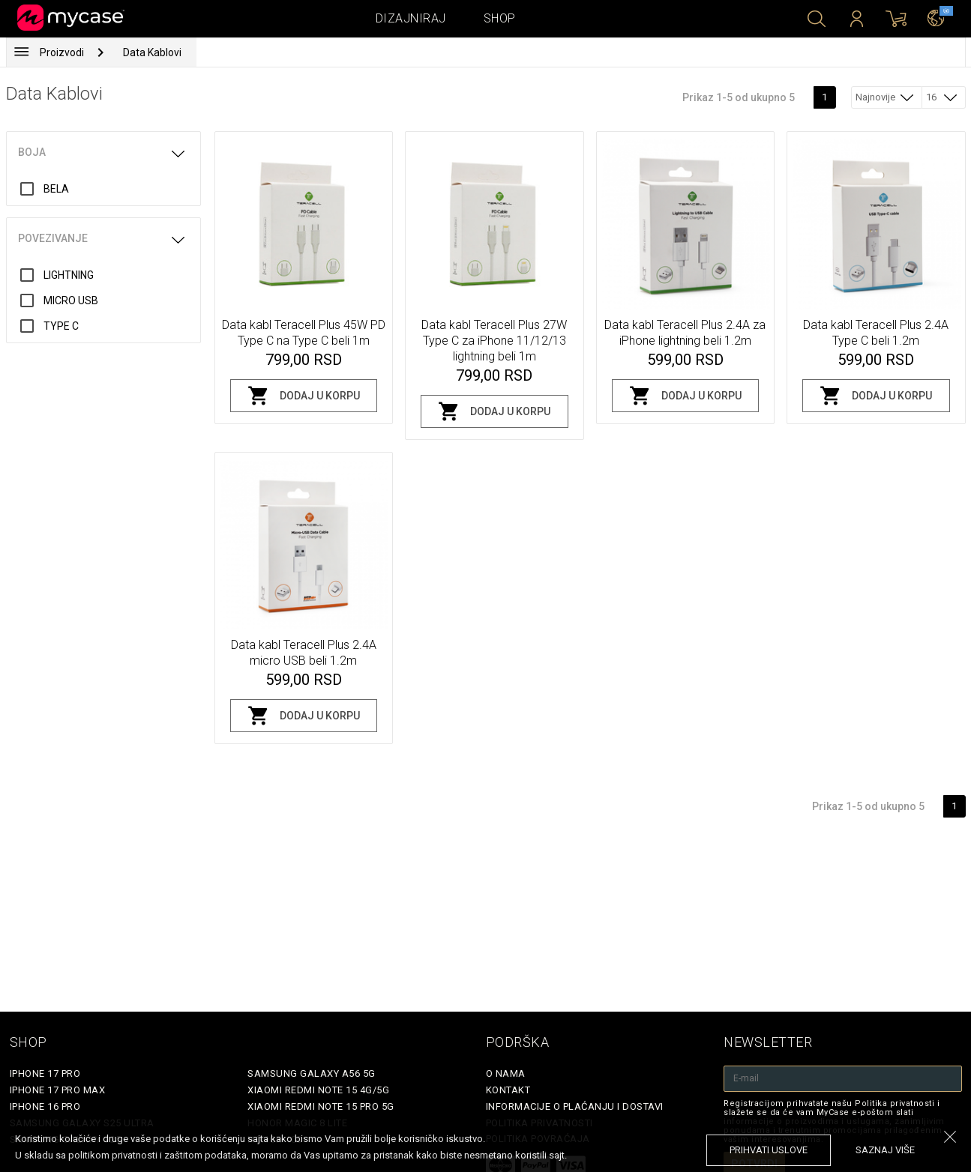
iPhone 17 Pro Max (58, 1090)
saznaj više (885, 1150)
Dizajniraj (411, 18)
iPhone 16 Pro (45, 1106)
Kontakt (508, 1090)
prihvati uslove (769, 1150)
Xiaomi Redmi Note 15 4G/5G (318, 1090)
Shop (500, 18)
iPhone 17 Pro (45, 1073)
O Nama (506, 1073)
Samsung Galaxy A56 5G (311, 1073)
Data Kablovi (152, 52)
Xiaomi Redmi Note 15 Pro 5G (320, 1106)
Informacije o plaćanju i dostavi (575, 1106)
